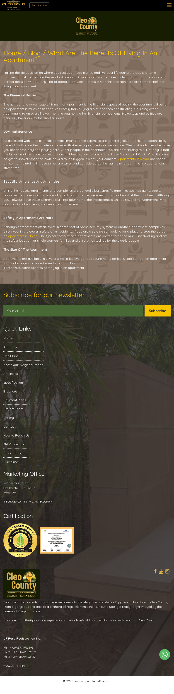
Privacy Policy (13, 453)
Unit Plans (10, 356)
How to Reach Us (16, 435)
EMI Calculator (14, 444)
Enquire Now (39, 5)
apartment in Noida (23, 236)
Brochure (10, 391)
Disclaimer (11, 462)
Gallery (8, 418)
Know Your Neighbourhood (23, 365)
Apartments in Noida (133, 159)
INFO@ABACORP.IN (15, 501)
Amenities (10, 374)
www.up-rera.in (14, 665)
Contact (9, 426)
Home (7, 338)
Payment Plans (14, 400)
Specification (13, 382)
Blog (34, 53)
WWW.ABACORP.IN (41, 501)
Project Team (13, 409)
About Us (10, 347)
